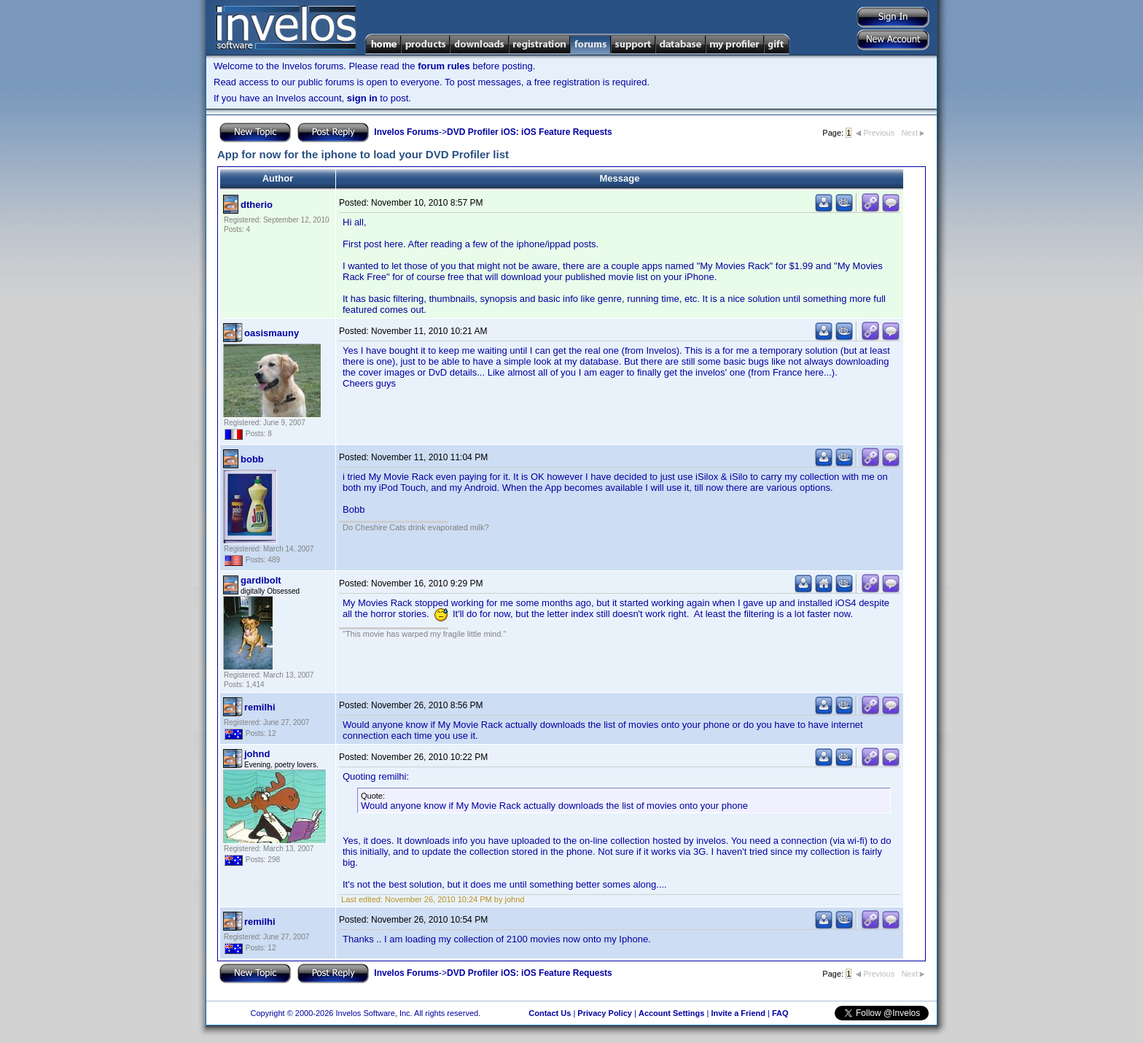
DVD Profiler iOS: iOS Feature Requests (529, 132)
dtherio (257, 204)
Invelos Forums (406, 132)
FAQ (780, 1013)
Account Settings (671, 1013)
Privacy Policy (604, 1013)
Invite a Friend (738, 1013)
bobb (252, 459)
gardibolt (261, 580)
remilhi (260, 707)
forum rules (444, 66)
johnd (257, 753)
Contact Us (549, 1013)
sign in (362, 98)
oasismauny (271, 332)
